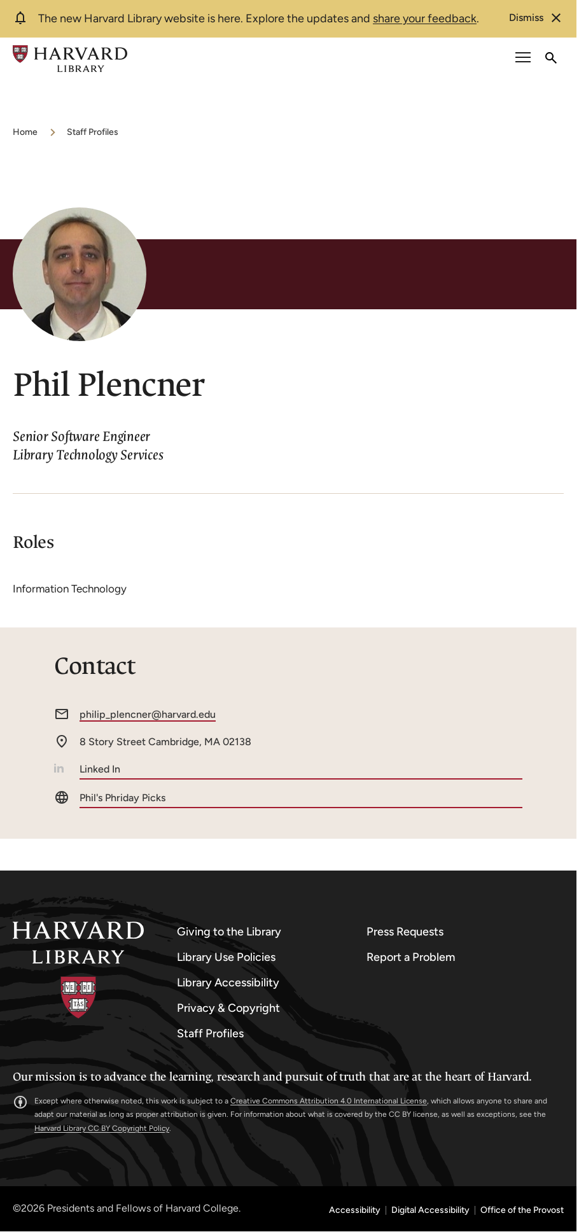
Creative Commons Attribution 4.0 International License (328, 1100)
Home (25, 132)
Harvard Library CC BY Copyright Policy (101, 1128)
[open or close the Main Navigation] (523, 59)
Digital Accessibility (430, 1210)
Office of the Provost (522, 1210)
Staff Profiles (92, 132)
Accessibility (354, 1210)
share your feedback (425, 18)
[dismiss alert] (536, 17)
